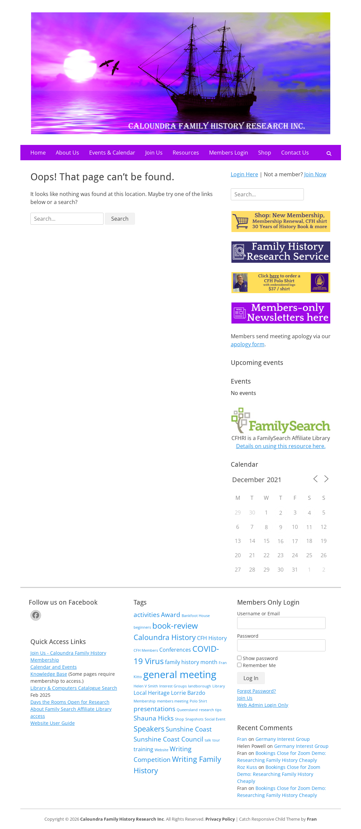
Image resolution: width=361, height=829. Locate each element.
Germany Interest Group (282, 739)
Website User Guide (52, 723)
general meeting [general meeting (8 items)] (179, 674)
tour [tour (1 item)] (216, 740)
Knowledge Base (48, 674)
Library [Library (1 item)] (218, 686)
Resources (186, 152)
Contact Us (295, 152)
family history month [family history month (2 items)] (191, 662)
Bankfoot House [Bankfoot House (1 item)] (196, 615)
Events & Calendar (112, 152)
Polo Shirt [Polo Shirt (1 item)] (198, 701)
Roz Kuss (247, 767)
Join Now (315, 174)
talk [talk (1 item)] (208, 740)
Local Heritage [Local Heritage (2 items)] (152, 692)
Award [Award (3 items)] (170, 614)
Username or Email (258, 613)
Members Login (228, 152)
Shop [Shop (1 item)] (179, 719)
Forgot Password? (256, 691)
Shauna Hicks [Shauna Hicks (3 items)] (154, 717)
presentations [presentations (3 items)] (154, 708)
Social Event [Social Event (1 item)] (215, 719)
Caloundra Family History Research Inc (122, 819)
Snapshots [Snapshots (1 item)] (194, 719)
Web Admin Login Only (262, 705)
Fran (242, 739)
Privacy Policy (220, 819)
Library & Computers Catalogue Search (73, 688)
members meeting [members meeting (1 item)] (172, 701)
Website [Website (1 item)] (161, 750)
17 (295, 541)
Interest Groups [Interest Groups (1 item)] (173, 686)
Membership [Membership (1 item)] (145, 701)
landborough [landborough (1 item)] (199, 686)
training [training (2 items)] (143, 749)
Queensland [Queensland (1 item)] (187, 709)
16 (281, 541)
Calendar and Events (53, 667)
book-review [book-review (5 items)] (175, 625)
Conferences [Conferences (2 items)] (175, 649)
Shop (264, 152)
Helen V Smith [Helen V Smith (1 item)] (146, 686)
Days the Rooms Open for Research (70, 702)
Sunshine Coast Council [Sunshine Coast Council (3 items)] (168, 739)
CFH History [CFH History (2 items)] (212, 638)
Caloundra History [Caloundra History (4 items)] (165, 637)
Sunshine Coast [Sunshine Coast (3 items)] (189, 729)
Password (247, 636)
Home (38, 152)
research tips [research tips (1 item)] (210, 709)
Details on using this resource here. (281, 446)
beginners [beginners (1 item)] (142, 627)
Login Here (244, 174)
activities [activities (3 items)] (147, 614)
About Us (67, 152)
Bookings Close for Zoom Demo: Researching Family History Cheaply (278, 774)
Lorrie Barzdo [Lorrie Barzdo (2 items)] (188, 692)
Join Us (154, 152)
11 (309, 527)
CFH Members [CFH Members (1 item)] (146, 650)
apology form (247, 344)
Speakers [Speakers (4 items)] (149, 728)
